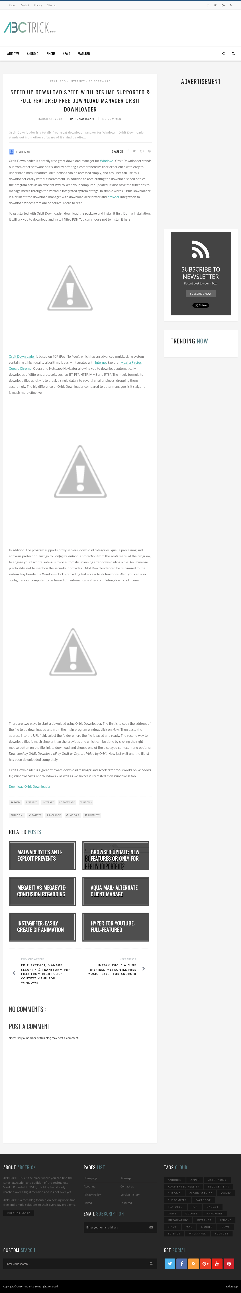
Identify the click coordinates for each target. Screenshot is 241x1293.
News (66, 53)
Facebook (54, 815)
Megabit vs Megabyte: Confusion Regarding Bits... (41, 893)
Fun (195, 1206)
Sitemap (51, 5)
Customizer (177, 1200)
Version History (130, 1195)
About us (89, 1186)
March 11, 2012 (50, 118)
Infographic (178, 1220)
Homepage (91, 1178)
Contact (25, 5)
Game (172, 1213)
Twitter (35, 815)
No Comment (112, 118)
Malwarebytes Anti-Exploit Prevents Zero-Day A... (39, 858)
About (12, 5)
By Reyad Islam (83, 118)
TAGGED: (16, 802)
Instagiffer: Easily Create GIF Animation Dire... (40, 929)
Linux (172, 1226)
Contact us (127, 1186)
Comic (226, 1193)
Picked (88, 1203)
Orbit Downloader (22, 356)
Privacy (38, 5)
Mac (189, 1226)
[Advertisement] (157, 27)
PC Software (99, 81)
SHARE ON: (17, 815)
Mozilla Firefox (130, 362)
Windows (13, 53)
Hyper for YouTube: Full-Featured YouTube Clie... (112, 929)
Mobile (207, 1226)
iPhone (50, 53)
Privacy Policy (92, 1195)
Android (32, 53)
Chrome (174, 1193)
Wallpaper (197, 1233)
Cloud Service (201, 1193)
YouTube (222, 1233)
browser (113, 197)
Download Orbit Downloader (30, 786)
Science (174, 1233)
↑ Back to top (230, 1286)
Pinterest (92, 815)
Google (72, 815)
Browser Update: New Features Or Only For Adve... (115, 858)
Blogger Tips (218, 1186)
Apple (194, 1179)
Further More (18, 1213)
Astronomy (217, 1179)
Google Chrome (20, 368)
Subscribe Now (201, 294)
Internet (78, 81)
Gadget (213, 1206)
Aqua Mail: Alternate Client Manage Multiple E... (114, 893)
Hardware (214, 1213)
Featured (84, 53)
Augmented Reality (183, 1186)
